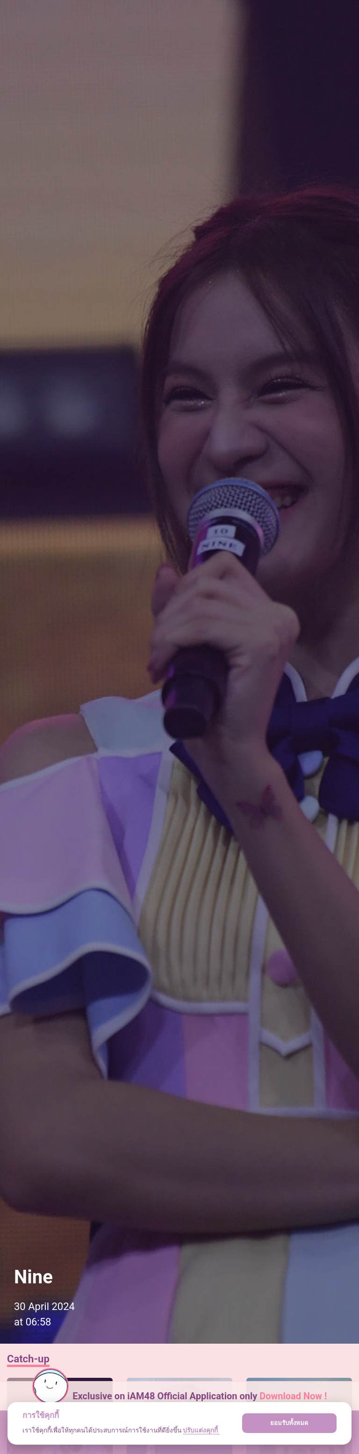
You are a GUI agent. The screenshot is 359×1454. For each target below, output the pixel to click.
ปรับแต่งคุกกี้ (201, 1430)
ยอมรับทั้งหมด (289, 1422)
